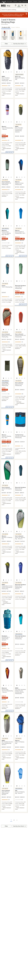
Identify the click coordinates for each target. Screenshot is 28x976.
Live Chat (3, 946)
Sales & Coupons (19, 900)
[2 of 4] (6, 72)
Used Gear (4, 915)
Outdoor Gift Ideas (6, 900)
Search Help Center (6, 942)
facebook (12, 953)
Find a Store (4, 944)
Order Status (18, 882)
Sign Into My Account (7, 882)
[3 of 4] (8, 72)
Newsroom (18, 930)
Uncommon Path (19, 915)
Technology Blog (19, 933)
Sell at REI (3, 928)
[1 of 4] (3, 72)
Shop (8, 6)
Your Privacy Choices (19, 972)
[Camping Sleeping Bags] (12, 35)
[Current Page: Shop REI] (4, 1)
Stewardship (18, 935)
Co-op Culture (5, 926)
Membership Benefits (7, 889)
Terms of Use (6, 972)
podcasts (23, 953)
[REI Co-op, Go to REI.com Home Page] (3, 5)
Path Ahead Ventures (20, 917)
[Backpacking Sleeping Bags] (4, 35)
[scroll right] (25, 35)
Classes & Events (19, 913)
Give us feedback (10, 833)
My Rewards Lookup (6, 885)
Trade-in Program (6, 917)
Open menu (25, 5)
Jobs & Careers (5, 924)
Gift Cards (4, 902)
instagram (5, 953)
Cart (22, 5)
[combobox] (14, 9)
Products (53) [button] (6, 27)
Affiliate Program (5, 931)
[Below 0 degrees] (20, 35)
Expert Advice (15, 27)
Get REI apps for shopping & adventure (14, 957)
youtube (19, 953)
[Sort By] (19, 43)
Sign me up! (14, 851)
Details (22, 841)
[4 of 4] (11, 72)
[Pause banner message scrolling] (26, 14)
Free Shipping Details (20, 902)
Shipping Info (18, 893)
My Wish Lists (5, 887)
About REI (17, 924)
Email (2, 844)
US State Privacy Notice (18, 974)
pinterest (16, 953)
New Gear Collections (7, 913)
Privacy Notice (7, 974)
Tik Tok (8, 953)
